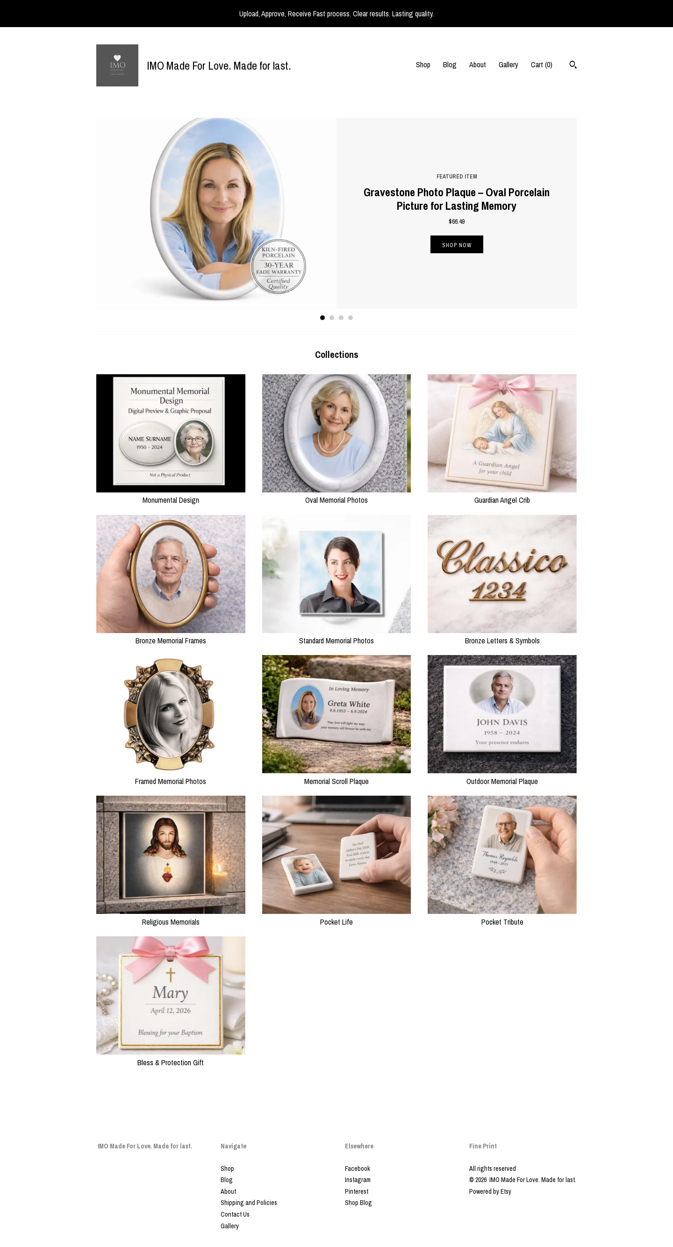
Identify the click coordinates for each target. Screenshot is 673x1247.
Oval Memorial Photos (336, 495)
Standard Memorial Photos (336, 635)
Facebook (357, 1168)
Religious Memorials (170, 916)
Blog (450, 64)
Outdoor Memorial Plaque (502, 775)
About (477, 64)
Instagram (358, 1180)
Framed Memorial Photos (170, 775)
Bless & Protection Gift (170, 1057)
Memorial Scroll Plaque (336, 775)
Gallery (508, 64)
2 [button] (331, 317)
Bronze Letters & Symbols (502, 635)
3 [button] (341, 317)
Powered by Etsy (490, 1191)
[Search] (573, 66)
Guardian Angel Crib (502, 495)
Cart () (541, 64)
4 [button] (350, 317)
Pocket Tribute (502, 916)
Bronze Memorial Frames (170, 635)
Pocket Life (336, 916)
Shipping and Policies (249, 1202)
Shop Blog (358, 1202)
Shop (423, 64)
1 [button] (322, 317)
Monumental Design (170, 495)
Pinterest (356, 1191)
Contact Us (235, 1214)
